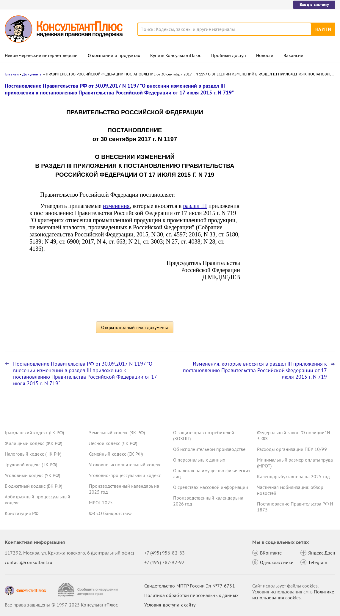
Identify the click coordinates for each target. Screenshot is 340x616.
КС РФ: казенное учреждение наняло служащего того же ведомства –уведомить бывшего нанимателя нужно (291, 148)
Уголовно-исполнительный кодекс (125, 464)
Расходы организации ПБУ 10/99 (292, 449)
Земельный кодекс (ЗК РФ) (117, 432)
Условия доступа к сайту (169, 605)
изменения (116, 206)
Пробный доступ (228, 55)
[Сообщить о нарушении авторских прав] (88, 590)
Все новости (264, 232)
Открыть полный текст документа (134, 327)
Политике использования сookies (293, 595)
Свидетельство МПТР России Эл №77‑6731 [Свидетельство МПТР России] (189, 586)
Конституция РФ (21, 513)
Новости (264, 55)
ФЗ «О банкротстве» (110, 513)
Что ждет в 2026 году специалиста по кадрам (289, 178)
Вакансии (293, 55)
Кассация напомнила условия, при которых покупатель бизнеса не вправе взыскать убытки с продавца (287, 116)
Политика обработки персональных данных (191, 595)
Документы (32, 74)
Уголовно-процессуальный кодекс (125, 475)
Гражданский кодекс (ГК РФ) (34, 432)
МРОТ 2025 (101, 503)
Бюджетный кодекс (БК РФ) (33, 486)
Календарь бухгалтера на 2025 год (293, 476)
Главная (12, 74)
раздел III (195, 206)
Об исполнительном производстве (209, 449)
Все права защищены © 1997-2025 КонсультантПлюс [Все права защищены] (61, 605)
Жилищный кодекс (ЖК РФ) (33, 443)
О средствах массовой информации (210, 487)
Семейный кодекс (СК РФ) (116, 454)
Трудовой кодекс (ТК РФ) (31, 464)
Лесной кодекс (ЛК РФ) (113, 443)
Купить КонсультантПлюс (175, 55)
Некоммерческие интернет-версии (41, 55)
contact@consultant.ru (28, 562)
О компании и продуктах (114, 55)
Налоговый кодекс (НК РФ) (33, 454)
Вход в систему (314, 4)
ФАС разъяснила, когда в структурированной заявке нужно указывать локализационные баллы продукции (287, 210)
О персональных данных (199, 460)
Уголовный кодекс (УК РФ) (32, 475)
